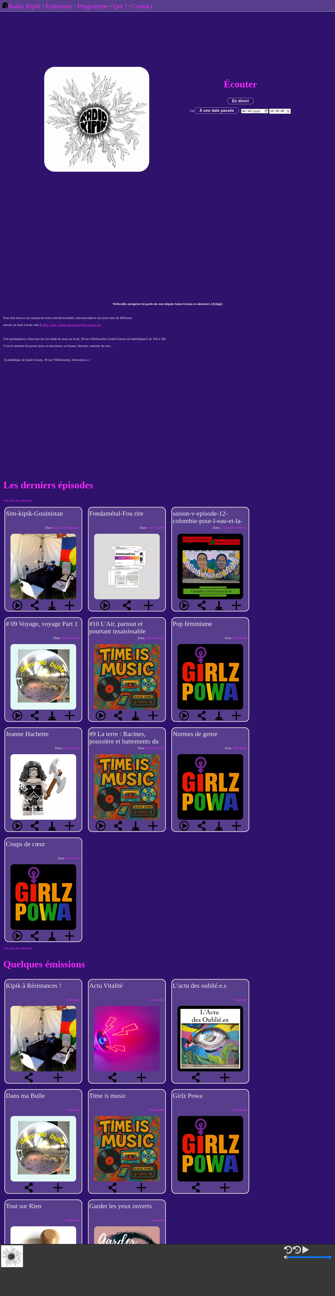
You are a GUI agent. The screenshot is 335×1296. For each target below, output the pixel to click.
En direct (240, 101)
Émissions (59, 6)
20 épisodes (239, 1110)
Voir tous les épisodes (17, 500)
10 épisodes (156, 1110)
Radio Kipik (21, 6)
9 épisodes (73, 1110)
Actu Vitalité (155, 527)
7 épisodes (240, 999)
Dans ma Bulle (70, 638)
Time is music (154, 638)
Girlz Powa (239, 638)
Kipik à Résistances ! (66, 527)
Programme (92, 6)
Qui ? (120, 6)
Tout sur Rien (71, 748)
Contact (142, 6)
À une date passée (216, 110)
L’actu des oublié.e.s (233, 527)
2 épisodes (73, 999)
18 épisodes (72, 1220)
